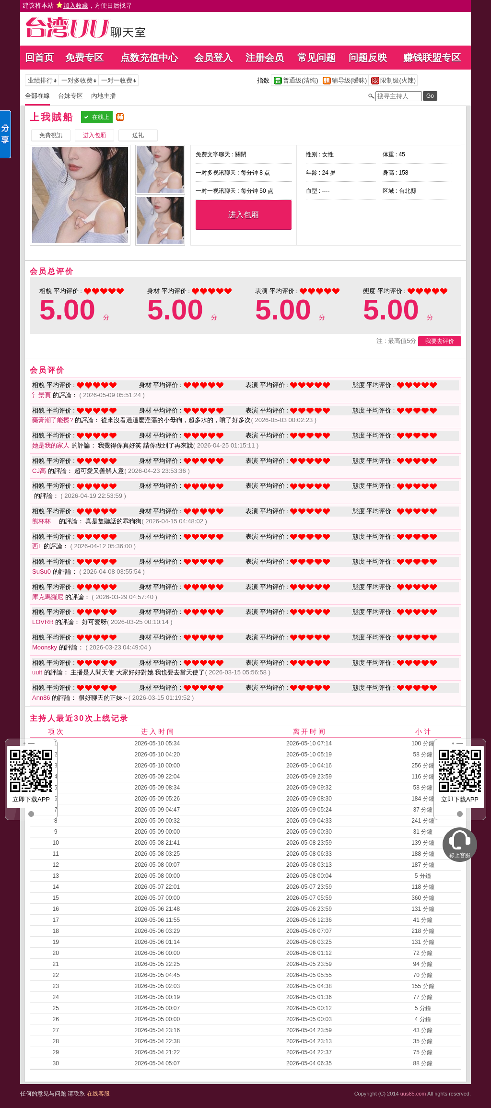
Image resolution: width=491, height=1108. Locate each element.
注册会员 (265, 57)
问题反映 (368, 57)
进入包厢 (243, 215)
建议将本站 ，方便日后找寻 (77, 5)
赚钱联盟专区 (432, 57)
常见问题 (316, 57)
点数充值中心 (149, 57)
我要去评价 (439, 341)
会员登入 (213, 57)
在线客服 (98, 1093)
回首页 (39, 57)
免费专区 (84, 57)
